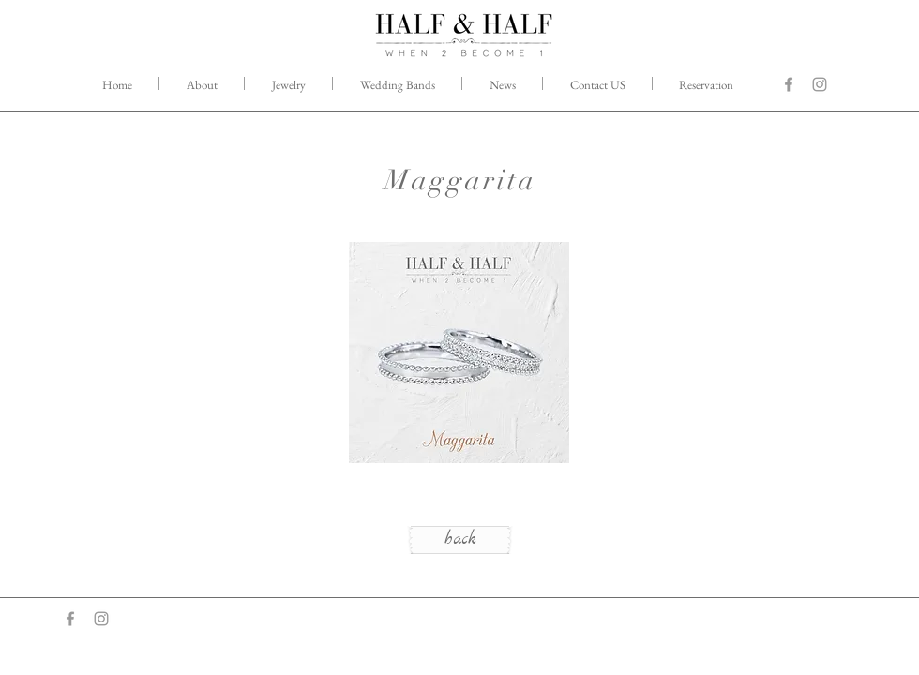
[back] (460, 540)
